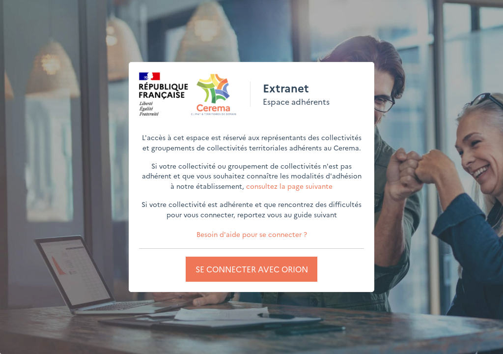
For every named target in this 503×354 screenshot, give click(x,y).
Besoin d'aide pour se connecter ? (251, 234)
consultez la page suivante (289, 185)
